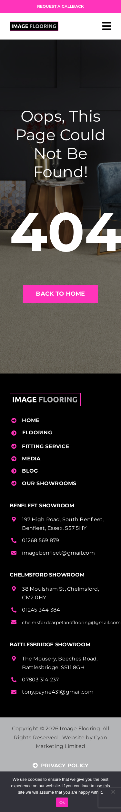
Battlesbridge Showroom (50, 644)
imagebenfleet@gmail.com (58, 553)
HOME (30, 420)
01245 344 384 (41, 610)
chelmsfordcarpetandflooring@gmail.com (71, 622)
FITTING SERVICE (45, 446)
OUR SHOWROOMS (49, 483)
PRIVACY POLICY (61, 765)
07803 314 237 (40, 680)
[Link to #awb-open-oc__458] (106, 26)
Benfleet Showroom (42, 506)
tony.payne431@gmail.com (58, 692)
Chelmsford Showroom (47, 575)
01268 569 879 (40, 540)
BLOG (30, 471)
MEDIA (31, 459)
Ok (62, 802)
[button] (61, 433)
